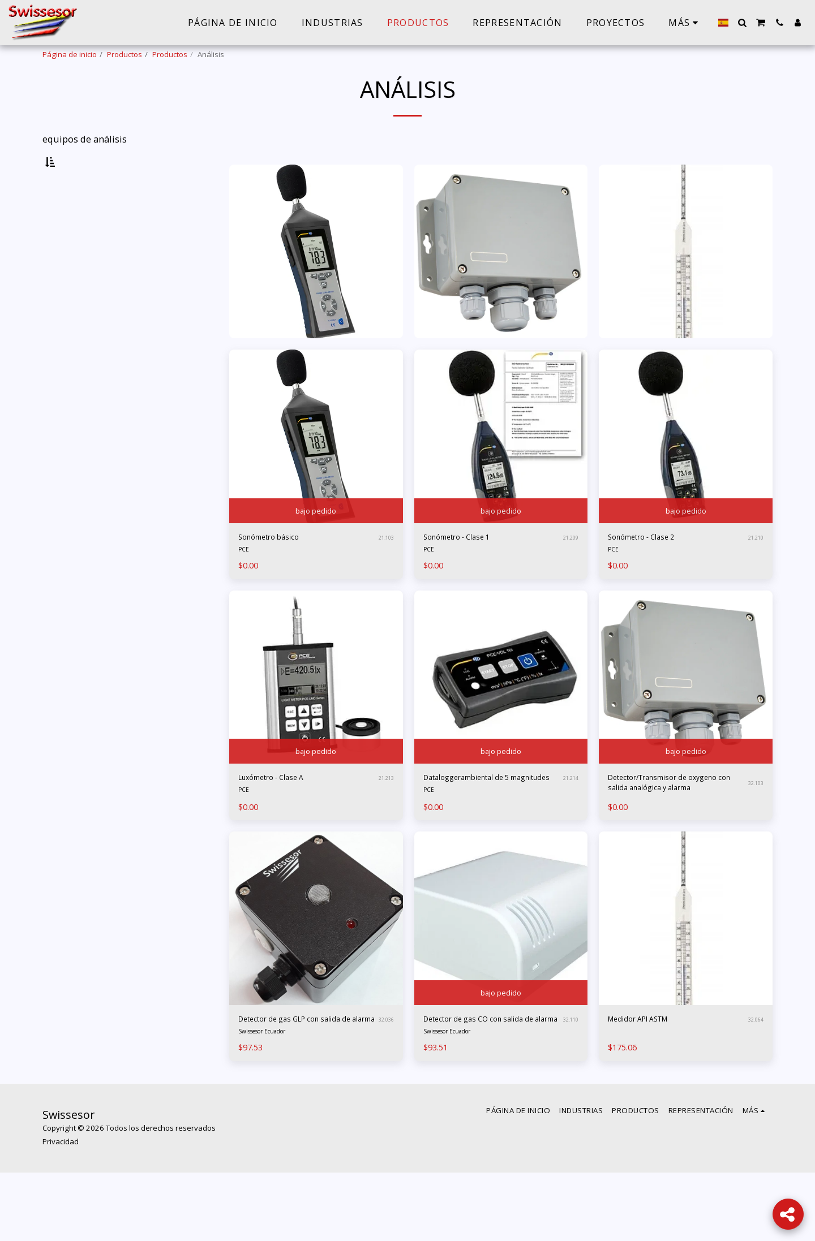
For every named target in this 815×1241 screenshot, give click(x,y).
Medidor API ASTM (648, 1071)
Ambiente (71, 215)
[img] (316, 466)
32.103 (754, 820)
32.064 (754, 1071)
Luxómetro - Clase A (282, 812)
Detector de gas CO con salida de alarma (488, 1078)
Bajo (71, 329)
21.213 (384, 813)
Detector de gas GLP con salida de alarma (305, 1078)
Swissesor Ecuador (268, 1099)
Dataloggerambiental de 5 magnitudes (480, 819)
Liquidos (69, 242)
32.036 (384, 1079)
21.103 (384, 568)
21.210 (754, 568)
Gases (66, 228)
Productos (124, 54)
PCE (244, 582)
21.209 (569, 568)
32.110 (569, 1079)
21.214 (569, 820)
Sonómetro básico (278, 568)
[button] (742, 22)
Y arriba (79, 359)
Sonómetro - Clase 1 (467, 568)
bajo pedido (316, 538)
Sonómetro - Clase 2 (652, 568)
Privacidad (60, 1210)
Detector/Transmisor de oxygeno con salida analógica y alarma (675, 820)
